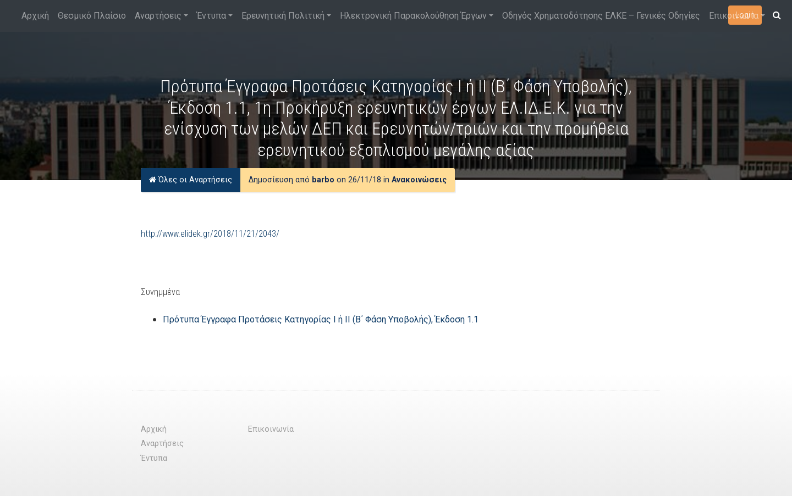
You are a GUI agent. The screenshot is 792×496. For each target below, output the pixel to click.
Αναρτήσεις (158, 15)
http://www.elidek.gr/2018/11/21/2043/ (210, 234)
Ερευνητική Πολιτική (282, 15)
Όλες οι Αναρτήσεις (190, 180)
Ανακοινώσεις (419, 180)
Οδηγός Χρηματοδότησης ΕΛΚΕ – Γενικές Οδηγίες (601, 15)
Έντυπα (211, 15)
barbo (323, 180)
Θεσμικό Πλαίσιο (92, 15)
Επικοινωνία (733, 15)
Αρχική (35, 15)
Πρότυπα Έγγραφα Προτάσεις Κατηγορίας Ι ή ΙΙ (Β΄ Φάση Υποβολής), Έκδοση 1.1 (321, 319)
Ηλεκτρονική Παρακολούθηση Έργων (413, 15)
